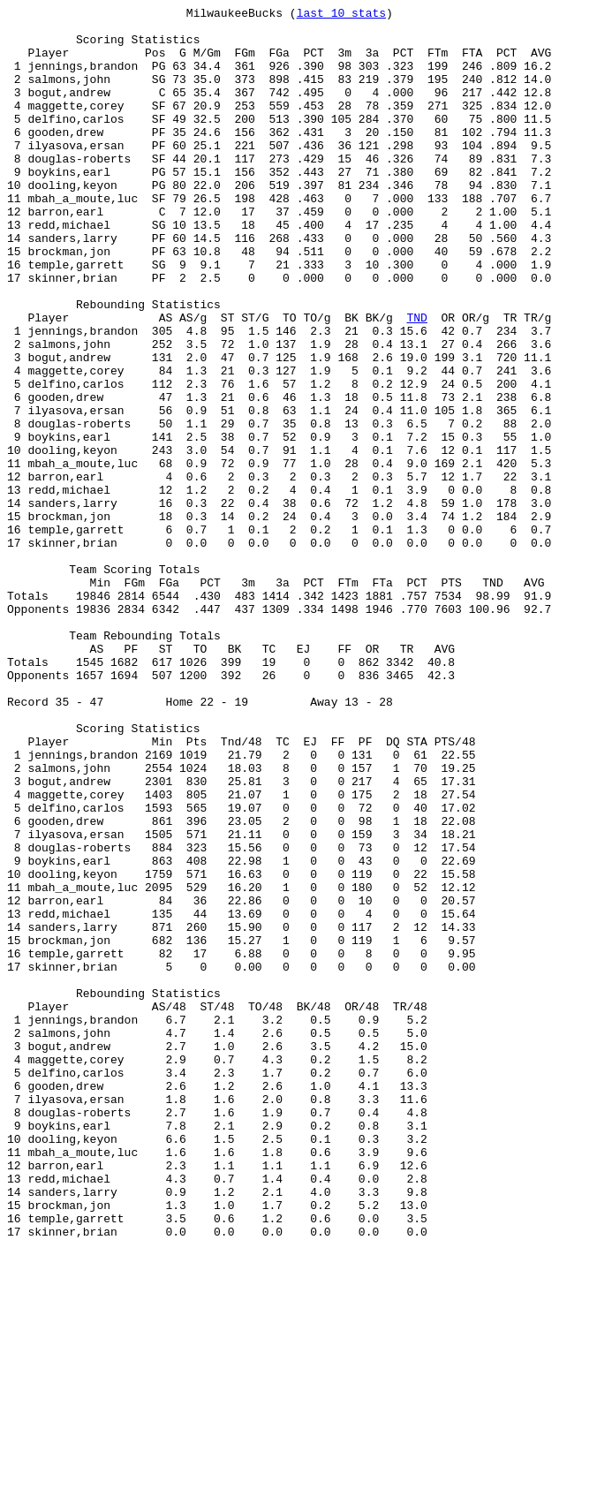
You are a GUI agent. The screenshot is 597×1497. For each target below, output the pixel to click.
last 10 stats (341, 15)
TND (416, 381)
